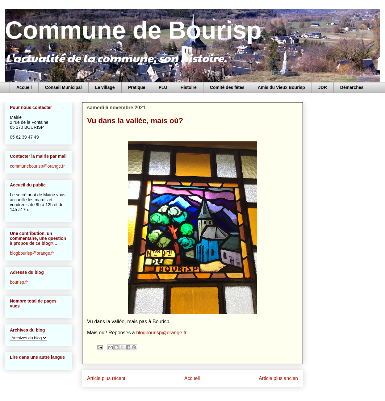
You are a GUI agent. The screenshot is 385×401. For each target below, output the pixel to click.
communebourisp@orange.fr (37, 166)
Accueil (24, 87)
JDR (322, 87)
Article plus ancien (278, 378)
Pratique (136, 87)
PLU (163, 87)
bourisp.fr (19, 282)
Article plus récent (106, 378)
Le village (105, 87)
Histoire (189, 87)
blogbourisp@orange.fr (161, 332)
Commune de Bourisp (133, 30)
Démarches (352, 87)
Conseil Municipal (63, 87)
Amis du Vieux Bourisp (281, 87)
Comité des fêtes (227, 87)
